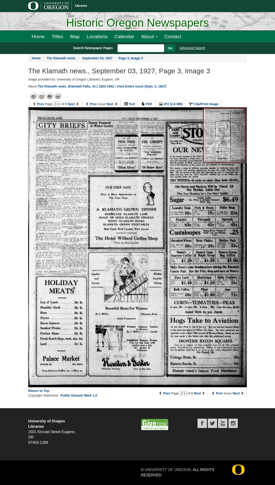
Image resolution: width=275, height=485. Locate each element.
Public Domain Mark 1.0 (78, 395)
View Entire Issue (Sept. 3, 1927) (141, 86)
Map (75, 36)
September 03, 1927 (97, 58)
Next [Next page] (71, 104)
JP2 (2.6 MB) (173, 104)
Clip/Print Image (206, 104)
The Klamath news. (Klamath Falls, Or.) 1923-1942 (75, 86)
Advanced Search (192, 48)
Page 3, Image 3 (130, 58)
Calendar (124, 36)
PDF (149, 104)
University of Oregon (168, 470)
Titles (57, 36)
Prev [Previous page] (40, 104)
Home (38, 36)
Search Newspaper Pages (93, 48)
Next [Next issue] (110, 104)
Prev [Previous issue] (93, 104)
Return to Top (38, 391)
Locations (97, 36)
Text (132, 104)
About (149, 36)
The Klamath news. (61, 58)
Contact (172, 36)
